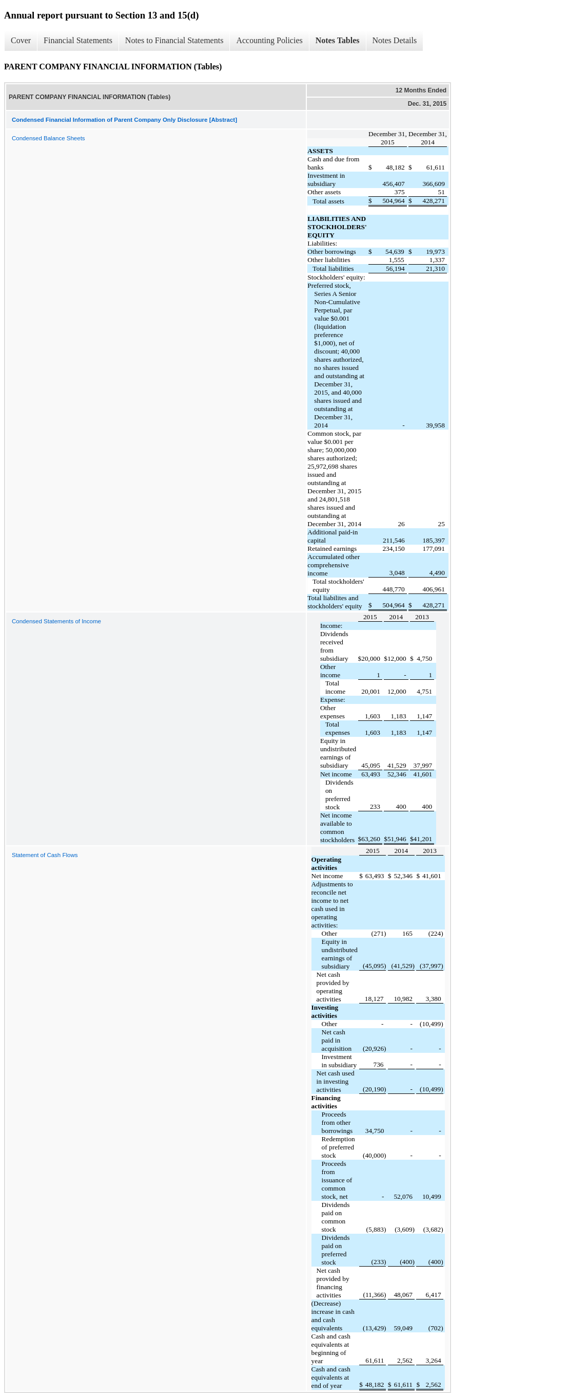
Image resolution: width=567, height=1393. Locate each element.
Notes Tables (338, 40)
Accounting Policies (269, 40)
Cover (21, 40)
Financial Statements (78, 40)
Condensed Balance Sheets (48, 138)
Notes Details (395, 40)
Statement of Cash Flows (44, 855)
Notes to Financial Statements (174, 40)
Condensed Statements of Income (56, 621)
